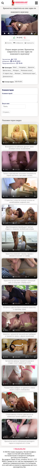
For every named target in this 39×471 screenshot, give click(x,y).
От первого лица (8, 73)
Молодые (16, 70)
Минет (15, 67)
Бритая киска (7, 70)
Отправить (6, 112)
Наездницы (22, 67)
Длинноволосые (8, 76)
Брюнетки (31, 67)
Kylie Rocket (18, 81)
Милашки (17, 73)
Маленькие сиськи (26, 70)
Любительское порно (29, 73)
